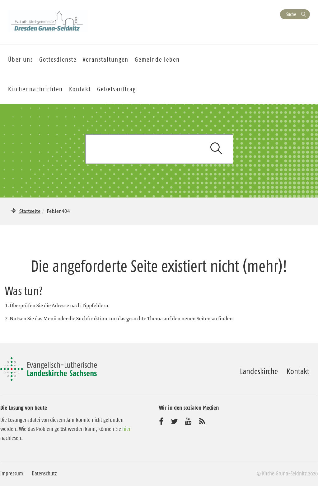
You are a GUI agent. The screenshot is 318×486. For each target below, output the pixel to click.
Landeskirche (259, 371)
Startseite (29, 210)
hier (126, 429)
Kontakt (80, 89)
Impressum (11, 473)
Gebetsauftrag (116, 89)
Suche (291, 14)
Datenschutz (44, 473)
